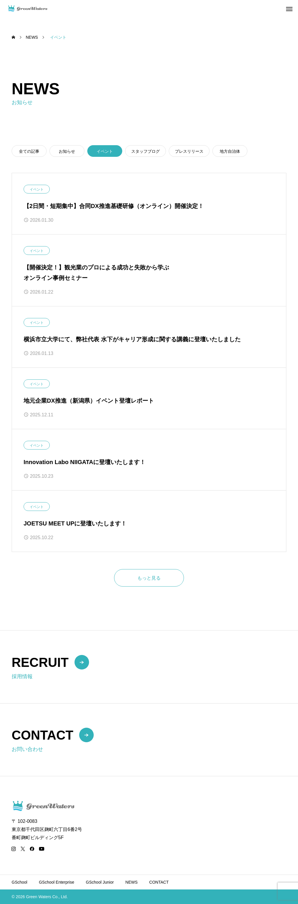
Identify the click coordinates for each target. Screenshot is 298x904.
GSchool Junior (100, 882)
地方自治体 (230, 151)
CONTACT (159, 882)
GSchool (19, 882)
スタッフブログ (145, 151)
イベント (37, 189)
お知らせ (67, 151)
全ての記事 (29, 151)
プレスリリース (189, 151)
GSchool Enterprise (56, 882)
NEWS (131, 882)
